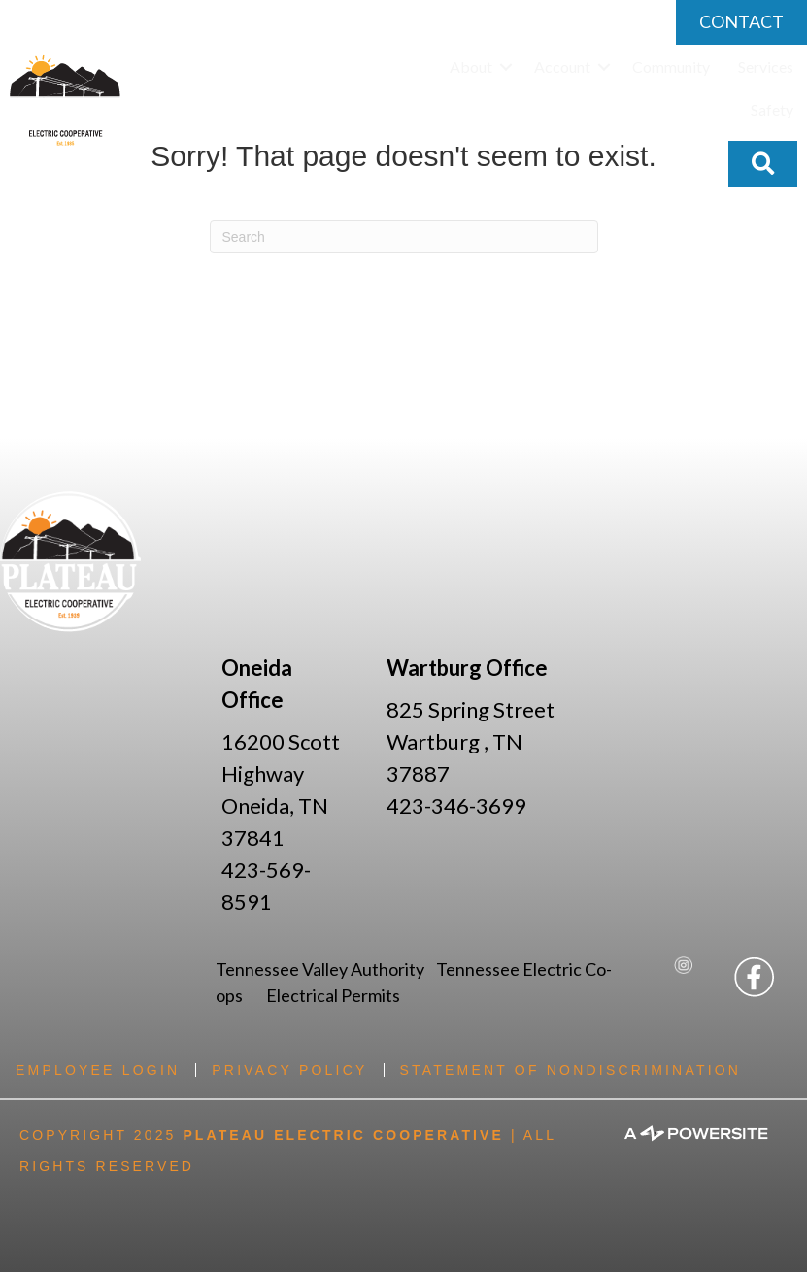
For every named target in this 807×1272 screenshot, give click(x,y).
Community (671, 66)
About (471, 66)
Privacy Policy (289, 1070)
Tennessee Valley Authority (326, 969)
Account (562, 66)
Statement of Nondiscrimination (571, 1070)
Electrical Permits (333, 995)
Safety (772, 109)
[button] (506, 67)
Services (765, 66)
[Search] (404, 236)
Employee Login (98, 1070)
